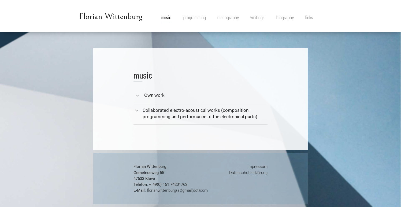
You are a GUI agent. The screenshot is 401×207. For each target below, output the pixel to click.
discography (228, 17)
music (166, 17)
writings (257, 17)
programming (194, 17)
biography (285, 17)
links (309, 17)
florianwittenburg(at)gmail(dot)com (177, 190)
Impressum (257, 166)
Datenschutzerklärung (248, 172)
